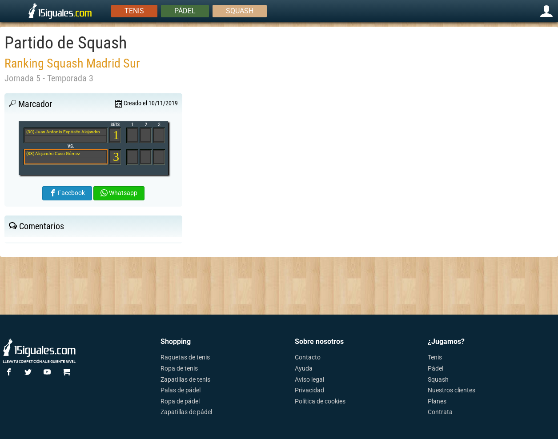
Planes (437, 401)
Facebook (67, 192)
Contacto (308, 357)
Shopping (176, 341)
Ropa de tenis (179, 368)
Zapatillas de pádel (186, 411)
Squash (239, 11)
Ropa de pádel (180, 401)
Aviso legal (309, 379)
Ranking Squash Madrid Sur (72, 63)
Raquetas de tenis (185, 357)
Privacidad (309, 390)
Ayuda (304, 368)
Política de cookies (320, 401)
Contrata (440, 411)
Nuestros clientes (451, 390)
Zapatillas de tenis (185, 379)
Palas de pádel (181, 390)
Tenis (134, 11)
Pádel (185, 11)
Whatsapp (118, 192)
